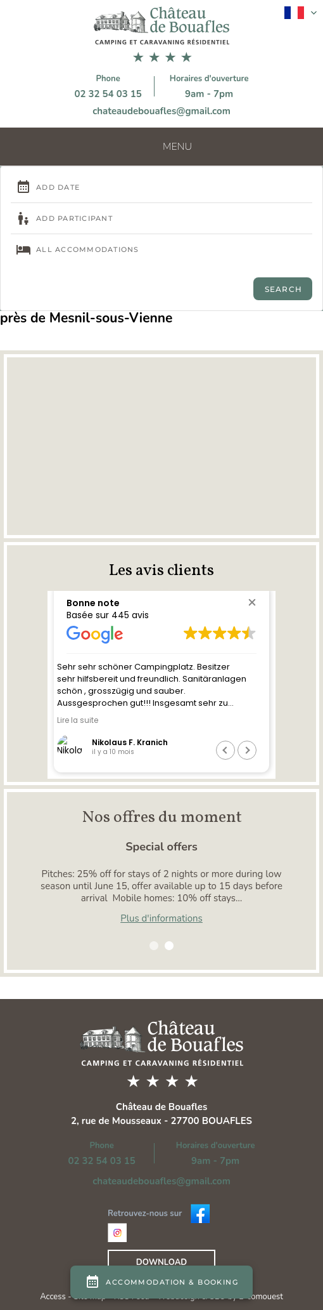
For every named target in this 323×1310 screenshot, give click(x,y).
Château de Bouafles (162, 1107)
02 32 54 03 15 (107, 94)
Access (54, 1296)
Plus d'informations (161, 918)
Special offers (161, 846)
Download (161, 1262)
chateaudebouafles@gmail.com (161, 111)
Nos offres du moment (162, 817)
